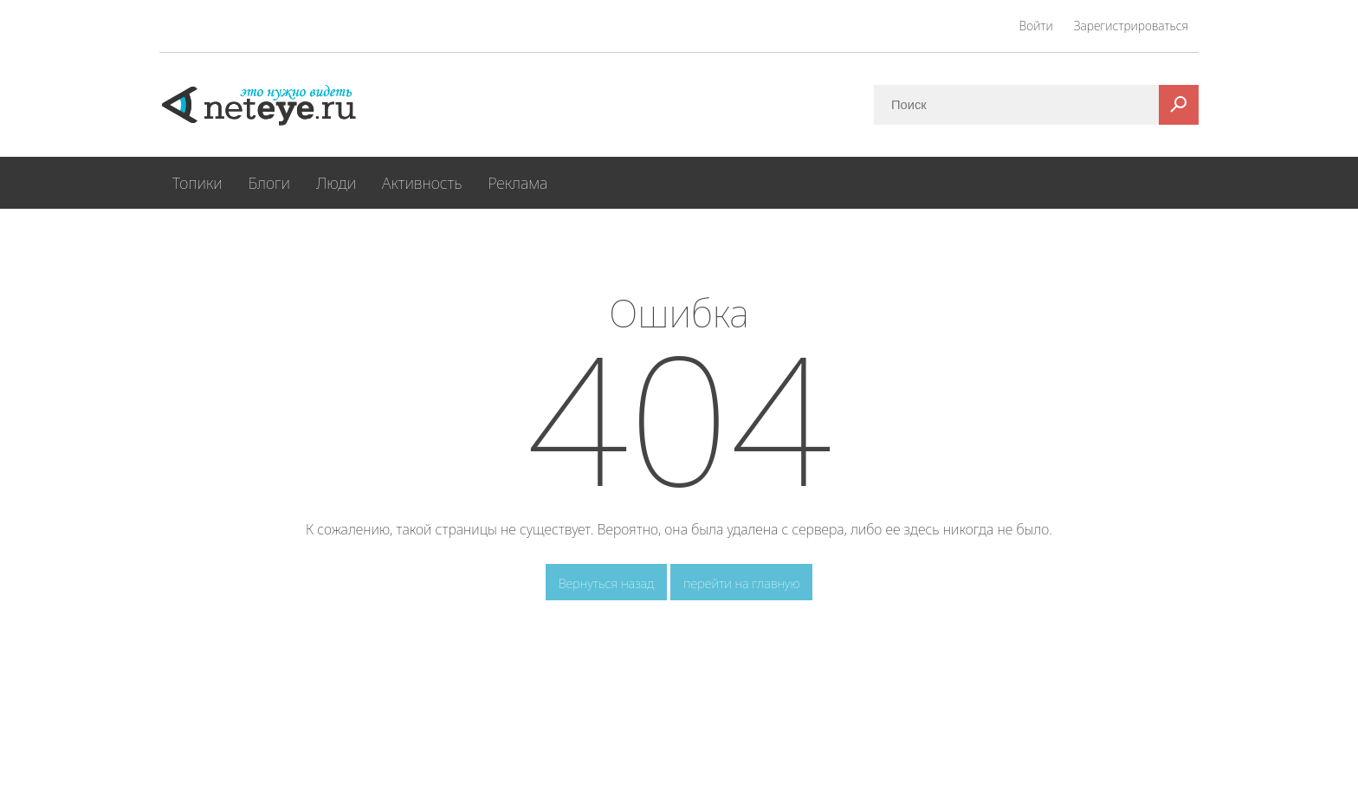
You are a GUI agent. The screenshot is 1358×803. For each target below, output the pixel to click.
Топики (197, 182)
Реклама (517, 182)
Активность (422, 182)
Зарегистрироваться (1131, 25)
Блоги (269, 182)
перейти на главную (741, 583)
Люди (336, 182)
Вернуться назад (607, 583)
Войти (1036, 25)
